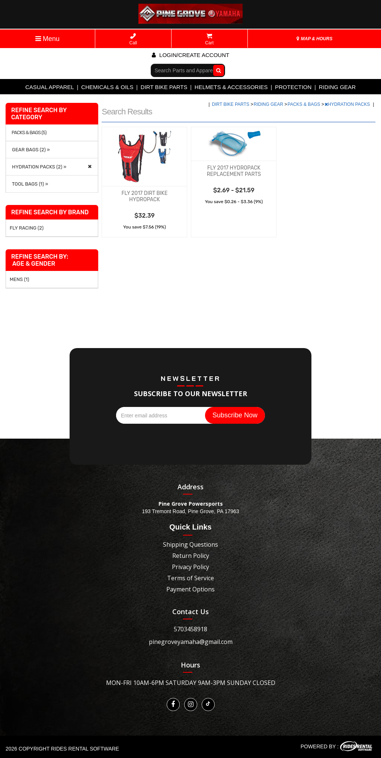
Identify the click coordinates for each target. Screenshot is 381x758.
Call (133, 39)
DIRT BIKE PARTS (164, 87)
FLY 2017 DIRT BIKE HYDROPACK (144, 196)
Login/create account (190, 55)
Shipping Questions (190, 544)
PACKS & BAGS (304, 104)
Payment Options (190, 589)
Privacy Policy (190, 566)
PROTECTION (293, 87)
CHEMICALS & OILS (107, 87)
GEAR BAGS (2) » (30, 149)
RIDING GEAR (337, 87)
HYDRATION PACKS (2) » (38, 167)
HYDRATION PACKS (347, 104)
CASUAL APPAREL (49, 87)
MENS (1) (19, 279)
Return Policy (190, 555)
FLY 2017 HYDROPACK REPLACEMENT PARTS (234, 171)
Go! (216, 70)
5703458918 (190, 629)
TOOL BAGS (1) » (29, 184)
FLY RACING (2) (27, 228)
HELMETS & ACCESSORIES (231, 87)
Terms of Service (190, 578)
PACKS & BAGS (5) (29, 132)
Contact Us (190, 611)
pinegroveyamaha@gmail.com (191, 642)
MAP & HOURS (314, 38)
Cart (209, 39)
